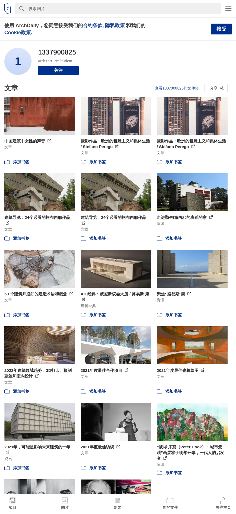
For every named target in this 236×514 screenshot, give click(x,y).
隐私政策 (115, 25)
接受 (221, 29)
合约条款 (92, 25)
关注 (58, 70)
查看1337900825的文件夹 (177, 88)
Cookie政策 (17, 32)
